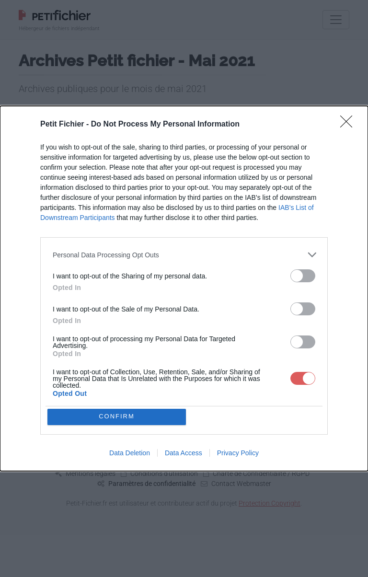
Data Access (183, 454)
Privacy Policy (238, 454)
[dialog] (184, 288)
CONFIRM (118, 416)
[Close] (349, 124)
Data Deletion (129, 454)
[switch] (302, 274)
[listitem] (184, 254)
